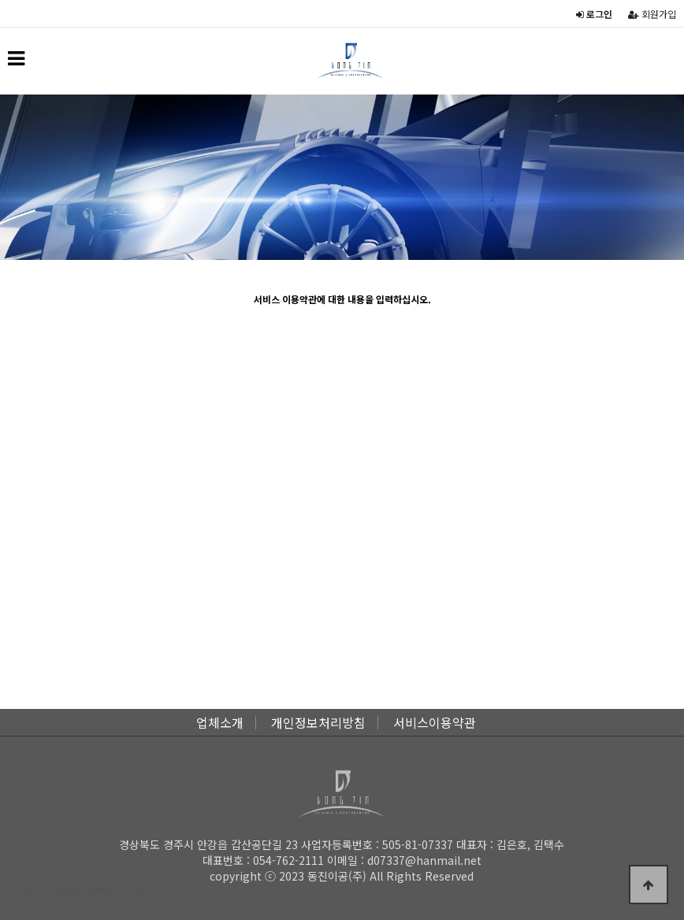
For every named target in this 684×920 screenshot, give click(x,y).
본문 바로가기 (0, 0)
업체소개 (219, 722)
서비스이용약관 (434, 722)
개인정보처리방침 (318, 722)
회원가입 (652, 13)
